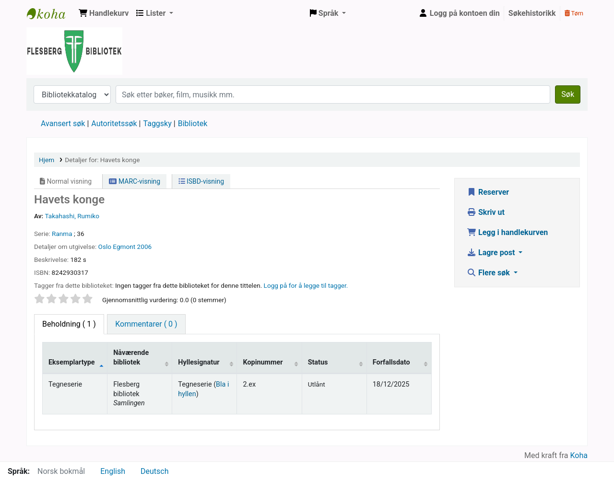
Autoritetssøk (114, 123)
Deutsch (154, 471)
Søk (567, 94)
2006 (144, 246)
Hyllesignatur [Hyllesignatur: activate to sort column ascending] (198, 362)
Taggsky (157, 123)
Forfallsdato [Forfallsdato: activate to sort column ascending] (391, 362)
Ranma (62, 233)
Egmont (124, 246)
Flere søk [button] (489, 272)
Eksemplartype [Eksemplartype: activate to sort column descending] (71, 362)
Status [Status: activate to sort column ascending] (318, 362)
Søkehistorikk (532, 13)
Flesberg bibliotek (51, 13)
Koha (579, 455)
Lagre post (492, 252)
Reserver (488, 192)
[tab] (146, 324)
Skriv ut (486, 212)
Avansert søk (63, 123)
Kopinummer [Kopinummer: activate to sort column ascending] (263, 362)
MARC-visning (134, 181)
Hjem (46, 160)
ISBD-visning (201, 181)
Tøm (574, 13)
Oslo (104, 246)
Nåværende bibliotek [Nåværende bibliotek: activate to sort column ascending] (131, 357)
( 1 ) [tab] (69, 324)
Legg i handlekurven (507, 232)
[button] (103, 13)
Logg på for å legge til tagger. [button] (306, 285)
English (112, 471)
